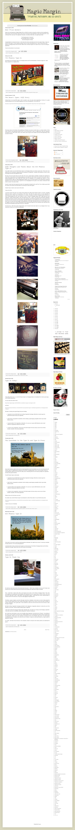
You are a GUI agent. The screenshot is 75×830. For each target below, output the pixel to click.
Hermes (55, 569)
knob (55, 599)
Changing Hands (10, 92)
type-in (24, 375)
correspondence (57, 494)
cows (55, 495)
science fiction (56, 701)
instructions (56, 583)
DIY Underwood (57, 514)
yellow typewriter (57, 811)
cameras (55, 472)
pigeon (55, 656)
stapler (55, 725)
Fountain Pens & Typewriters (60, 278)
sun (25, 161)
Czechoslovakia (57, 500)
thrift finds (56, 755)
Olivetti (55, 642)
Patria (55, 650)
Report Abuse (56, 409)
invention (56, 587)
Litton (55, 605)
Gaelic (55, 547)
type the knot (56, 763)
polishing (56, 665)
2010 (56, 328)
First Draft (25, 92)
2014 (56, 322)
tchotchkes (56, 740)
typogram (56, 791)
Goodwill (55, 560)
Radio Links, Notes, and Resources (60, 141)
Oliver (55, 641)
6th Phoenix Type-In (13, 514)
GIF (55, 555)
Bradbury (56, 464)
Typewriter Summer (57, 784)
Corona (55, 492)
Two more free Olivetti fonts (59, 264)
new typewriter (56, 626)
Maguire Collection (57, 138)
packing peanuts (57, 646)
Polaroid (55, 664)
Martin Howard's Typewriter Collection (61, 147)
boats (55, 459)
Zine (55, 813)
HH (55, 571)
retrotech (56, 682)
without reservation (57, 808)
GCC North (56, 549)
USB (55, 797)
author (55, 450)
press (55, 668)
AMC (55, 439)
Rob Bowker (56, 689)
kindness (56, 596)
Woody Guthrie (57, 809)
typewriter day (56, 776)
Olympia (55, 644)
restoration (56, 678)
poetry (55, 662)
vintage (55, 801)
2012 (56, 325)
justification (56, 595)
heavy (55, 565)
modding (55, 616)
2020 (56, 313)
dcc (55, 502)
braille (55, 466)
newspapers (56, 633)
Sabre (55, 694)
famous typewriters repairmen (18, 92)
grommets (56, 563)
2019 (56, 314)
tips (55, 758)
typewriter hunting (57, 779)
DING (55, 511)
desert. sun (56, 506)
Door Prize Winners (13, 30)
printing (55, 670)
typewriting (56, 788)
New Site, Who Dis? (58, 275)
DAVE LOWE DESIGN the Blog (60, 291)
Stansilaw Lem (57, 723)
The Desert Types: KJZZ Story (17, 97)
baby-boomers (56, 451)
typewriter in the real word (58, 780)
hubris (55, 576)
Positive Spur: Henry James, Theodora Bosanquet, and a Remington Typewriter (65, 46)
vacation (55, 799)
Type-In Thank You (12, 557)
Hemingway (56, 567)
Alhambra (56, 437)
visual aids (56, 803)
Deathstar (56, 503)
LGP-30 (55, 604)
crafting (55, 496)
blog (55, 455)
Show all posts (34, 25)
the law (55, 752)
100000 (55, 422)
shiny (55, 709)
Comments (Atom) (13, 631)
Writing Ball (57, 263)
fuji (54, 543)
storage (55, 729)
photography (56, 654)
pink (55, 661)
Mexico (55, 612)
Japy (55, 591)
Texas (55, 747)
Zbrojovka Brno (57, 812)
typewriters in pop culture (58, 787)
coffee (55, 484)
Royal (55, 690)
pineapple (56, 658)
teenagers (56, 743)
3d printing (56, 430)
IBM (55, 577)
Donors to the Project (58, 137)
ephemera (56, 524)
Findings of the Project (58, 134)
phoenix (55, 653)
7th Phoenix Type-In (13, 58)
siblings (55, 710)
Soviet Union (56, 717)
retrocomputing (57, 680)
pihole (55, 657)
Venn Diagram (56, 800)
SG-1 (55, 705)
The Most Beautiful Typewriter (63, 76)
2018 (56, 316)
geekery (55, 551)
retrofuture (56, 681)
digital (55, 510)
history (55, 572)
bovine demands (57, 463)
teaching (55, 742)
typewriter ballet (57, 775)
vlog (55, 804)
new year (56, 628)
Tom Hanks (56, 759)
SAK (55, 696)
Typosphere (56, 792)
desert (15, 161)
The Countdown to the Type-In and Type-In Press (25, 440)
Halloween (56, 564)
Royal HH (56, 693)
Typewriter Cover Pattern (64, 54)
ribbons (55, 688)
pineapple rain (56, 660)
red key (55, 674)
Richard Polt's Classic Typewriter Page (61, 146)
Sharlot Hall (56, 706)
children (55, 479)
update (55, 796)
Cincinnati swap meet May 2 (59, 268)
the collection (56, 751)
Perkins (55, 652)
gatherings (56, 548)
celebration (56, 476)
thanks (22, 375)
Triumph (55, 762)
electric (55, 522)
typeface (55, 768)
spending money (57, 718)
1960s (9, 508)
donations (56, 515)
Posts (55, 152)
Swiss (55, 734)
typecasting (56, 767)
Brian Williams (56, 467)
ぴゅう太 (56, 815)
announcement (57, 442)
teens (55, 744)
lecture (55, 600)
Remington (56, 676)
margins (55, 607)
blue (55, 458)
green (55, 561)
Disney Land (56, 512)
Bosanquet (56, 462)
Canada (55, 474)
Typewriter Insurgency (30, 161)
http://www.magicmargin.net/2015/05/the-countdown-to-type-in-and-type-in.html (20, 402)
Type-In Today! (11, 381)
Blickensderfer (56, 454)
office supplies (56, 638)
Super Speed (56, 733)
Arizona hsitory (57, 447)
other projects (56, 645)
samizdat (56, 697)
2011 (56, 327)
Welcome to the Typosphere (60, 267)
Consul (55, 488)
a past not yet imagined (58, 434)
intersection (56, 585)
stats (55, 726)
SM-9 (55, 713)
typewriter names (57, 783)
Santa (55, 698)
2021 (56, 311)
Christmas (56, 482)
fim (55, 536)
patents (55, 649)
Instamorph (56, 581)
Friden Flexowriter (57, 541)
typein (37, 92)
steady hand (56, 727)
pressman (56, 669)
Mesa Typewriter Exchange (31, 92)
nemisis (55, 625)
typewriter (56, 772)
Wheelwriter (56, 805)
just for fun (56, 593)
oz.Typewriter (57, 259)
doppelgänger (56, 519)
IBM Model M (56, 579)
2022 (56, 310)
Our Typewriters (57, 133)
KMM (55, 597)
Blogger (39, 824)
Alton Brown (56, 438)
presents (55, 666)
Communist (56, 486)
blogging (55, 456)
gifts (55, 557)
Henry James (56, 568)
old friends (23, 161)
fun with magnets (57, 544)
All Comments (57, 154)
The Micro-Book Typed (58, 754)
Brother (55, 468)
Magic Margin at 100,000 (58, 130)
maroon (55, 608)
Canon (55, 475)
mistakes (56, 613)
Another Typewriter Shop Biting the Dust (61, 279)
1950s (55, 425)
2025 (56, 303)
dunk (55, 520)
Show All (69, 299)
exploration (56, 528)
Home (25, 629)
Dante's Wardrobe (58, 271)
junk (55, 592)
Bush (55, 470)
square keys (56, 721)
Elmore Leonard (57, 523)
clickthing (56, 274)
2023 (56, 308)
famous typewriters (57, 531)
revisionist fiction (57, 685)
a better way (56, 431)
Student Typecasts (57, 135)
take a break (56, 737)
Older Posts (47, 629)
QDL (55, 672)
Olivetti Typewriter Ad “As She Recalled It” (62, 260)
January (57, 305)
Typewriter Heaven (58, 282)
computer (56, 487)
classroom (56, 483)
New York (56, 629)
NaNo (55, 624)
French (55, 540)
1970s (55, 427)
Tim (55, 756)
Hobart (55, 573)
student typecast (57, 730)
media (55, 609)
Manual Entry (57, 295)
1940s (55, 423)
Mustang (55, 620)
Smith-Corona (56, 714)
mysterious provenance (58, 621)
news (20, 161)
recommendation (57, 673)
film (55, 535)
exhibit (55, 527)
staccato (55, 722)
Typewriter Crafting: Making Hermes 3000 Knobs (64, 69)
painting (55, 648)
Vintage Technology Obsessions (61, 286)
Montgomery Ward (57, 617)
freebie (30, 508)
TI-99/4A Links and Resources (59, 139)
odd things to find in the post (59, 637)
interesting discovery (58, 584)
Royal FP (56, 692)
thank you (18, 375)
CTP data (56, 499)
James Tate (56, 589)
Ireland (55, 588)
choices (55, 480)
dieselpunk (56, 508)
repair (55, 677)
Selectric (33, 508)
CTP (55, 498)
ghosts (55, 553)
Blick (55, 452)
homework (56, 575)
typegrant (56, 770)
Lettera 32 (56, 601)
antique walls (56, 446)
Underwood (56, 795)
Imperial (55, 580)
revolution (56, 686)
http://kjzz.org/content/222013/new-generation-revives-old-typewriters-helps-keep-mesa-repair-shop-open (25, 103)
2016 (56, 319)
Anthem (55, 443)
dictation (55, 507)
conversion (56, 491)
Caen (55, 471)
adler (55, 435)
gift (55, 556)
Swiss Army (56, 735)
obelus (55, 636)
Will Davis (56, 807)
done (55, 516)
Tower (55, 760)
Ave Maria (56, 283)
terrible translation (57, 746)
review (55, 684)
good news (56, 559)
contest (55, 490)
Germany (56, 552)
